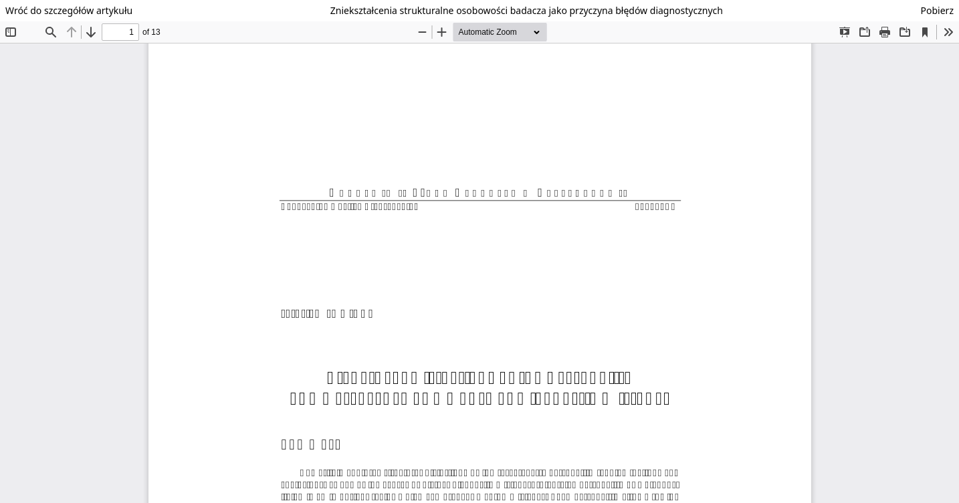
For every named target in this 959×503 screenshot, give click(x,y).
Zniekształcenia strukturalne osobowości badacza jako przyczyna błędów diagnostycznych (526, 10)
